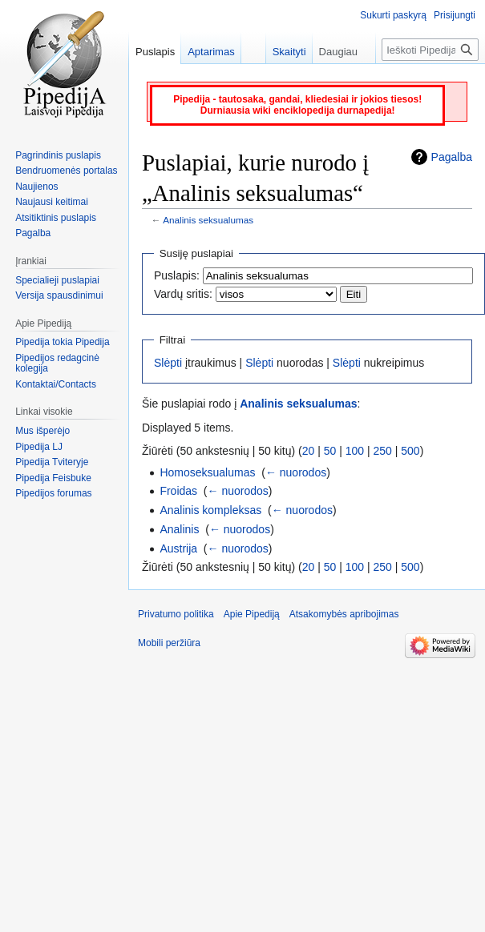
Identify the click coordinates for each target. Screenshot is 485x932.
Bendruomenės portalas (66, 170)
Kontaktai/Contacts (55, 384)
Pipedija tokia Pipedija (62, 341)
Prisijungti (454, 15)
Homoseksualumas (207, 472)
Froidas (178, 490)
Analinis (179, 529)
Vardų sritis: (183, 293)
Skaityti (281, 52)
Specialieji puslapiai (57, 280)
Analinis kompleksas (210, 510)
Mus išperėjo (42, 430)
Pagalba (451, 157)
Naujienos (36, 186)
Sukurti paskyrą (393, 15)
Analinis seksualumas (208, 220)
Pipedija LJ (39, 446)
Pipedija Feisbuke (53, 478)
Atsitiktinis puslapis (55, 217)
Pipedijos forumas (53, 493)
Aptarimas (211, 52)
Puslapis (155, 52)
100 (355, 450)
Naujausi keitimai (51, 201)
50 (330, 450)
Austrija (178, 548)
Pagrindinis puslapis (58, 155)
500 (410, 450)
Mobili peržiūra (169, 643)
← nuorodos (295, 472)
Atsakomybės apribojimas (344, 614)
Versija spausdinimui (59, 295)
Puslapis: (177, 275)
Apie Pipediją (252, 614)
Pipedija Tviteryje (51, 462)
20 (308, 450)
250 (383, 450)
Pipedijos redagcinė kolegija (57, 363)
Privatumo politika (176, 614)
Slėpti (168, 362)
